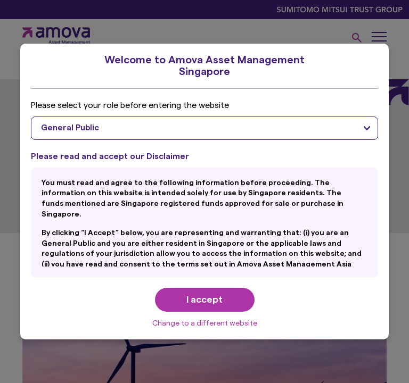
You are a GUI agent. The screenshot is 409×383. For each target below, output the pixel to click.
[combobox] (204, 128)
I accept (204, 299)
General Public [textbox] (70, 128)
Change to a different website (204, 323)
